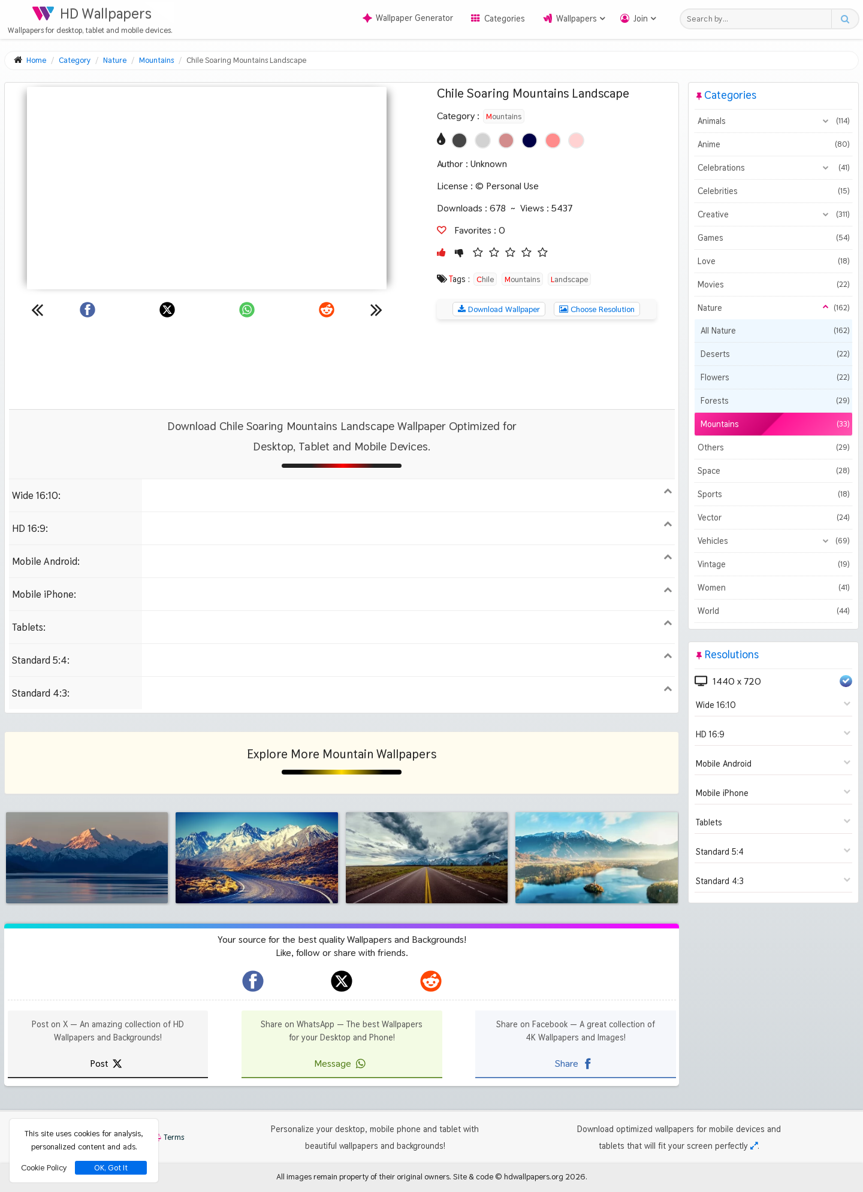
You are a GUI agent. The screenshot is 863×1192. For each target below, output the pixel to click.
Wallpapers (576, 18)
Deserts (775, 354)
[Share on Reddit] (326, 309)
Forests (775, 400)
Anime (773, 144)
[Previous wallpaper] (37, 309)
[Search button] (844, 19)
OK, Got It (111, 1168)
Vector (773, 517)
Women (773, 587)
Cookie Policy (44, 1167)
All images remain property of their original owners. (363, 1176)
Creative (773, 214)
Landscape (569, 279)
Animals (773, 121)
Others (773, 447)
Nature (773, 307)
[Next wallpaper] (376, 309)
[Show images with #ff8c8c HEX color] (553, 140)
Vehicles (773, 540)
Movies (773, 284)
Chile (485, 279)
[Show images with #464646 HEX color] (459, 140)
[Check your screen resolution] (754, 1145)
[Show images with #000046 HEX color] (529, 140)
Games (773, 237)
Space (773, 470)
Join (640, 18)
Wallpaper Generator (408, 18)
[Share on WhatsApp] (247, 309)
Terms (168, 1137)
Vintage (773, 564)
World (773, 611)
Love (773, 261)
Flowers (775, 377)
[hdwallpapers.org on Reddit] (431, 981)
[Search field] (759, 19)
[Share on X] (167, 309)
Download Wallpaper (499, 309)
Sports (773, 494)
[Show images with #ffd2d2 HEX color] (576, 140)
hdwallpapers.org (533, 1176)
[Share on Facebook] (87, 309)
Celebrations (773, 167)
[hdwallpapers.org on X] (341, 981)
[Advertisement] (341, 364)
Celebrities (773, 191)
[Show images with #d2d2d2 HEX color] (483, 140)
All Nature (775, 330)
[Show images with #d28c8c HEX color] (506, 140)
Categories (504, 18)
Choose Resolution (597, 309)
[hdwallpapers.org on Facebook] (253, 981)
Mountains (503, 116)
